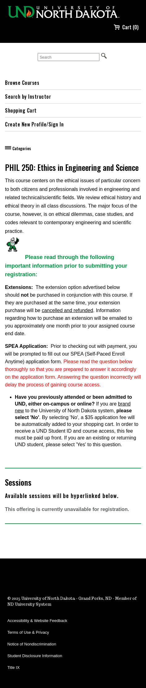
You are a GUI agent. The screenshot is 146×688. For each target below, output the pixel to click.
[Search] (68, 57)
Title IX (13, 667)
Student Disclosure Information (34, 655)
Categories (21, 148)
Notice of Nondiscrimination (31, 644)
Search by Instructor (28, 96)
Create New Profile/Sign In (34, 124)
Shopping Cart (21, 110)
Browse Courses (22, 82)
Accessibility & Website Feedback (37, 620)
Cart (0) (126, 27)
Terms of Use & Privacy (28, 632)
